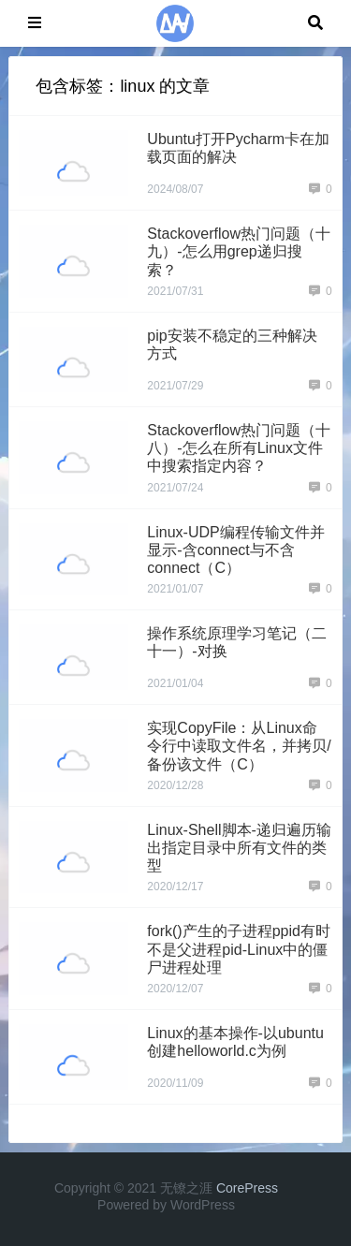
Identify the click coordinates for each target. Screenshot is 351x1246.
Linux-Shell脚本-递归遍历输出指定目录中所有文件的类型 (238, 847)
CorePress (247, 1187)
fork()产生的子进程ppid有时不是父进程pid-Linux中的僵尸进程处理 (238, 949)
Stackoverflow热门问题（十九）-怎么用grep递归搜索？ (238, 251)
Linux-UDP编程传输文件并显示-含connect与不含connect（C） (235, 550)
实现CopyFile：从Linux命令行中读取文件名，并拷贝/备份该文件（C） (238, 745)
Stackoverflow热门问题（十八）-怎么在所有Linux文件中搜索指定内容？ (238, 448)
